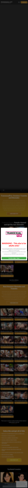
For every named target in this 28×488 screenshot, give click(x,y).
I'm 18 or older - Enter (14, 258)
